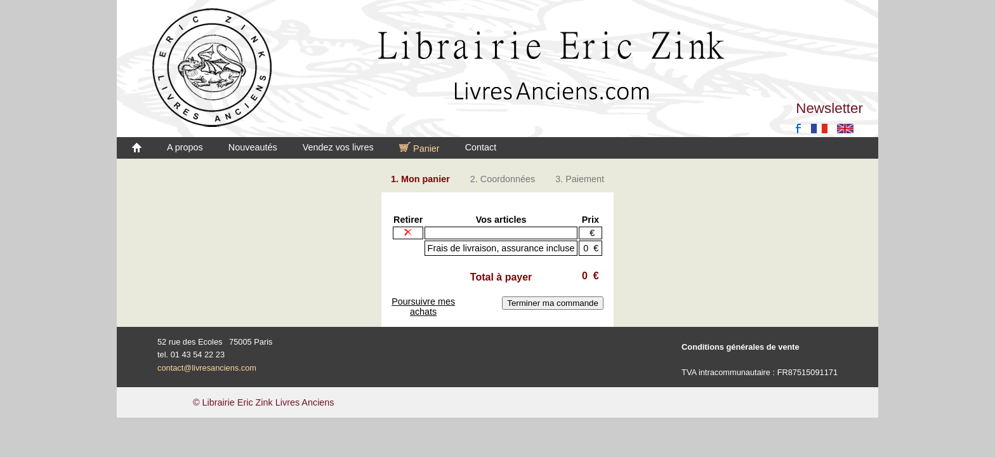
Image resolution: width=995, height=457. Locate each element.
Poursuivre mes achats (423, 306)
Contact (481, 147)
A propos (185, 147)
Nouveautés (252, 147)
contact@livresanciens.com (206, 368)
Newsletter (829, 108)
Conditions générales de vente (741, 347)
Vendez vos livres (338, 147)
